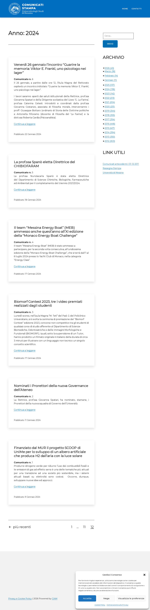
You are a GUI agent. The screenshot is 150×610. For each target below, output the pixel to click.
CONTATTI (137, 9)
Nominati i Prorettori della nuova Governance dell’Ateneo (51, 388)
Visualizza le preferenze (131, 598)
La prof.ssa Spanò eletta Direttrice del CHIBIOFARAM (44, 164)
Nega (106, 598)
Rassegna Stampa (112, 168)
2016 (110, 124)
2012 (110, 141)
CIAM (54, 598)
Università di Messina (113, 172)
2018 (110, 115)
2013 (110, 136)
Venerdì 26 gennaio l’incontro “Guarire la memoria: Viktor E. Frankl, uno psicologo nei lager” (50, 69)
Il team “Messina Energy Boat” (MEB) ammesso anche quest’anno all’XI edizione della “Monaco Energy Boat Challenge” (48, 232)
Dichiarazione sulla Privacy (117, 605)
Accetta (87, 598)
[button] (144, 574)
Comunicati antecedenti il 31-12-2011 (121, 164)
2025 (110, 85)
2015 (110, 128)
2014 (110, 132)
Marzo (110, 71)
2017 (110, 119)
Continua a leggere (24, 124)
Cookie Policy (100, 605)
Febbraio (111, 75)
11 (84, 527)
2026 (109, 68)
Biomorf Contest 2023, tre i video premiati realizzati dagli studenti (48, 304)
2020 (110, 106)
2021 (110, 102)
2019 (110, 111)
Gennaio (111, 80)
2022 (109, 98)
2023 (110, 93)
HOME (125, 9)
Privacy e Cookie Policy (20, 598)
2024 (110, 89)
